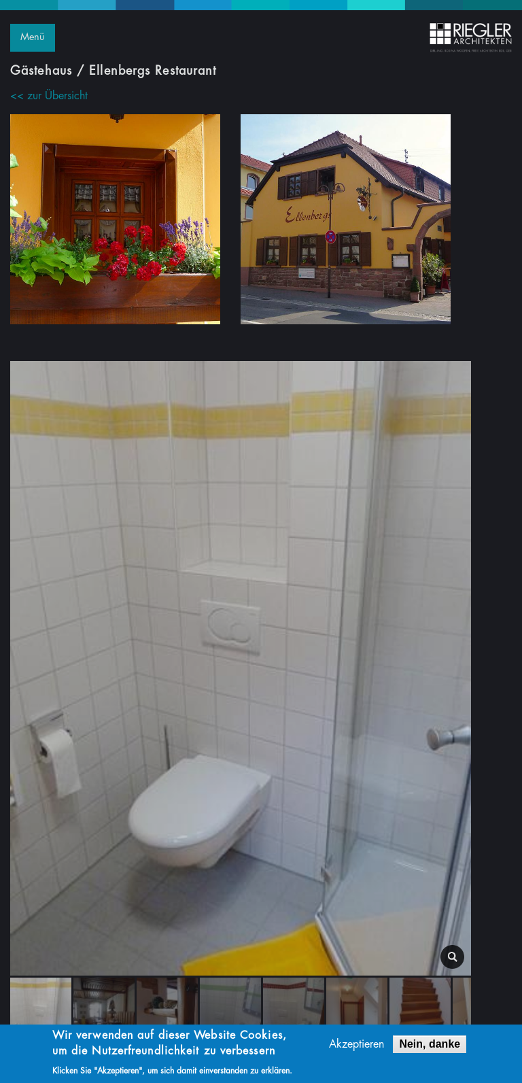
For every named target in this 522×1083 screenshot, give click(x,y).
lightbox (452, 957)
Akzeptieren (356, 1046)
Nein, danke (429, 1046)
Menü (32, 37)
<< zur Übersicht (49, 95)
